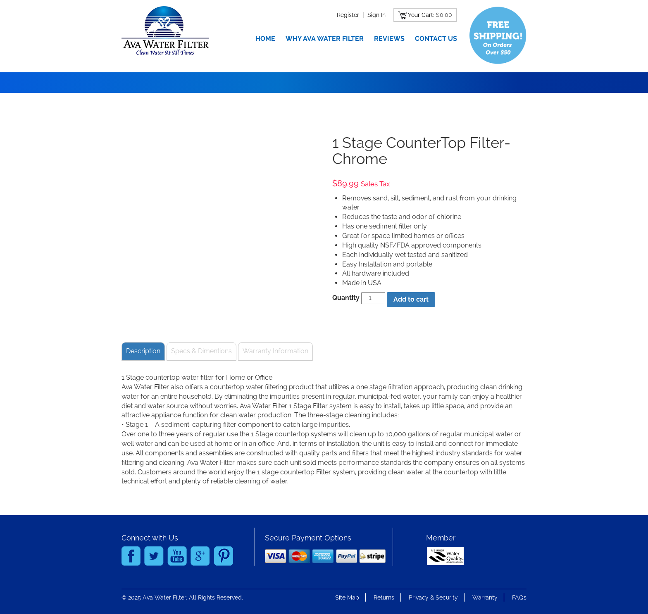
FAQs (519, 597)
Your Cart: (421, 15)
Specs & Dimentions (201, 351)
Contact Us (436, 39)
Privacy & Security (433, 597)
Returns (384, 597)
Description (143, 351)
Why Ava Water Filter (325, 39)
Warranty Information (275, 351)
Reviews (389, 39)
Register (348, 15)
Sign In (376, 15)
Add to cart (411, 299)
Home (265, 39)
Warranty (485, 597)
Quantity (346, 298)
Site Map (347, 597)
